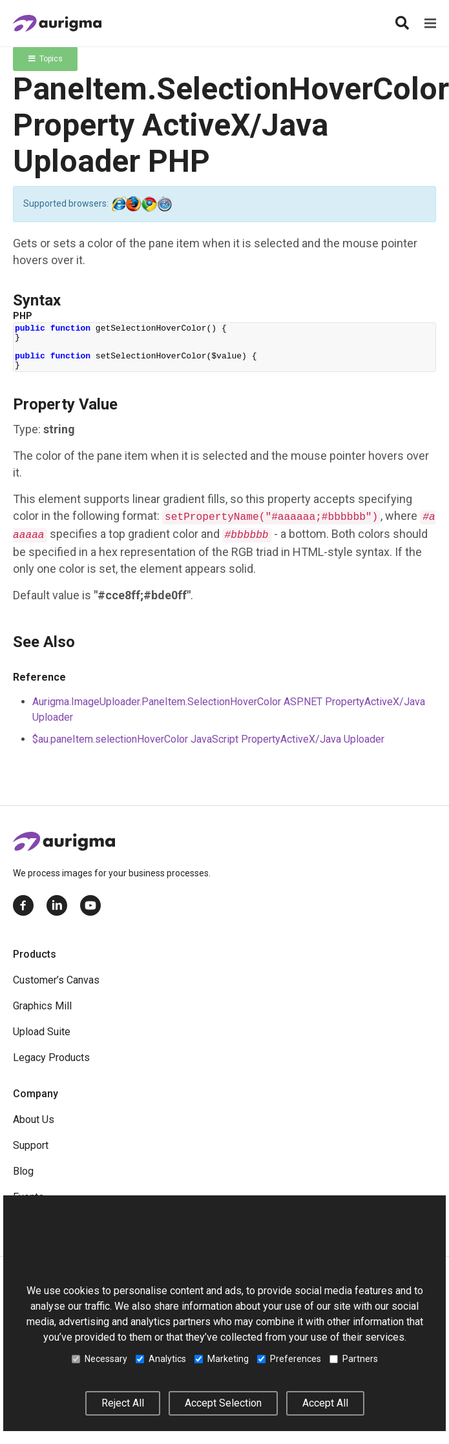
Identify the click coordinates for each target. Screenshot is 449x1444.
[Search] (402, 23)
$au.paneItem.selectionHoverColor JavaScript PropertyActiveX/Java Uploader (208, 739)
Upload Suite (41, 1032)
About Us (33, 1119)
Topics (45, 58)
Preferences (289, 1359)
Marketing (221, 1359)
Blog (23, 1171)
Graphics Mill (42, 1006)
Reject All (122, 1403)
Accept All (325, 1403)
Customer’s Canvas (56, 980)
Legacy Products (51, 1057)
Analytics (161, 1359)
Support (30, 1145)
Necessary (99, 1359)
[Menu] (430, 23)
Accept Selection (223, 1403)
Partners (353, 1359)
